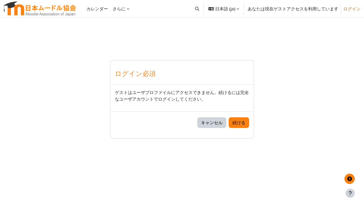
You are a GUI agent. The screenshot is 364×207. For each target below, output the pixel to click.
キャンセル (212, 122)
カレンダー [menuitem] (97, 9)
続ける (238, 122)
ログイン (352, 9)
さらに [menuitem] (119, 9)
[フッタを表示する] (350, 193)
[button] (197, 8)
